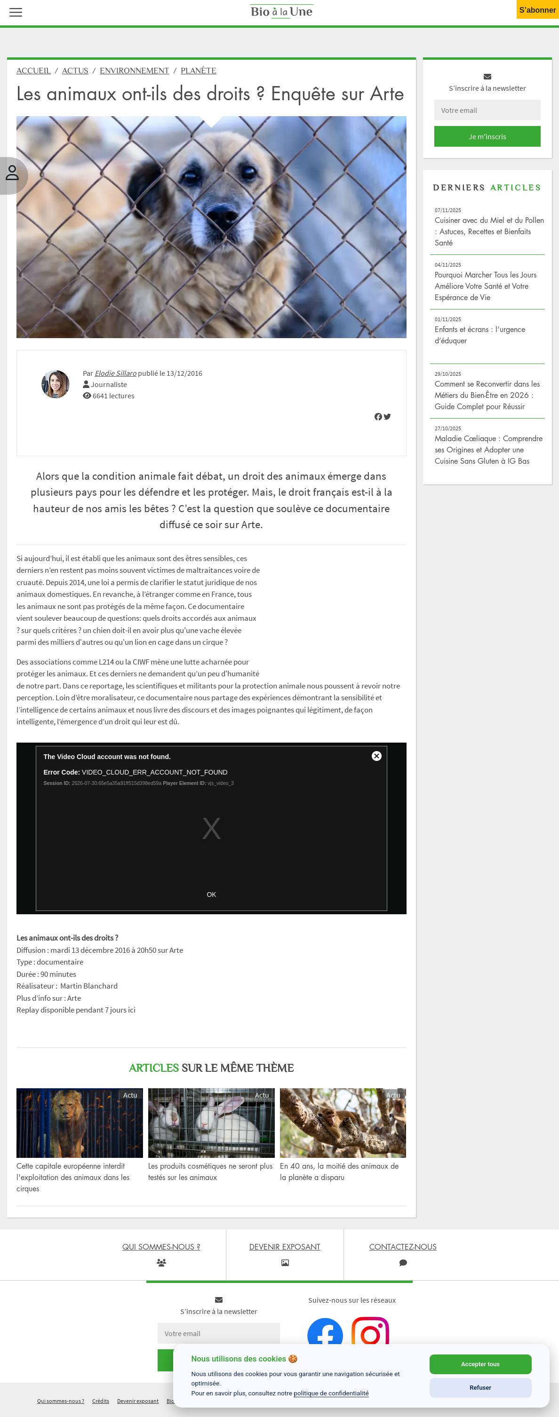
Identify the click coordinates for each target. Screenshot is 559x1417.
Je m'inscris (487, 140)
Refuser (480, 1387)
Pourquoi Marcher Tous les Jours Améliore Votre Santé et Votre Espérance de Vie (485, 289)
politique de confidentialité (331, 1393)
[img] (378, 420)
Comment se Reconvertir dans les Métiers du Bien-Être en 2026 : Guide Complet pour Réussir (487, 398)
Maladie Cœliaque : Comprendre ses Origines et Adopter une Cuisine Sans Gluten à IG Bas (489, 453)
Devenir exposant (138, 1404)
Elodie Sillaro (115, 376)
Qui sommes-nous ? (60, 1404)
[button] (14, 11)
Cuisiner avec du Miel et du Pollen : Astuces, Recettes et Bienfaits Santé (489, 235)
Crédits (100, 1404)
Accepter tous (480, 1364)
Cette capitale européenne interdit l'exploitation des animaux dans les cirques (72, 1180)
